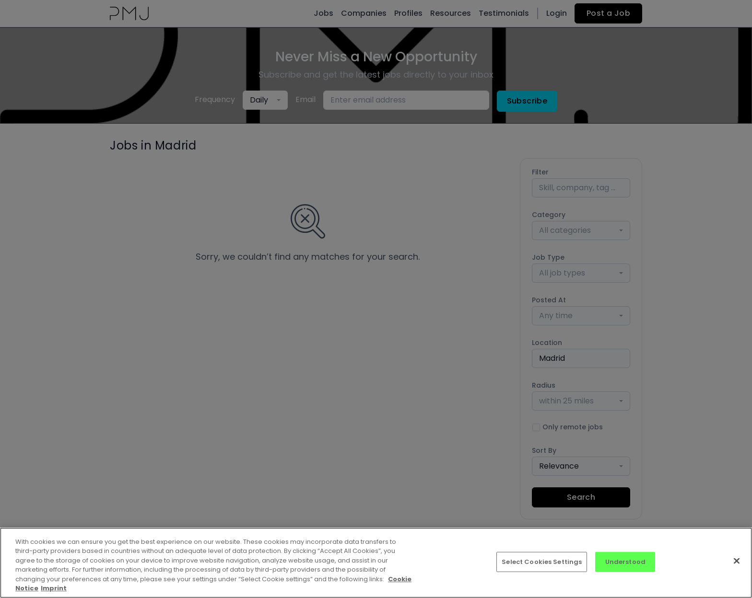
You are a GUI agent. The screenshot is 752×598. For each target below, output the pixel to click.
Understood (625, 561)
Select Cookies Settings (542, 561)
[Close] (736, 561)
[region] (376, 563)
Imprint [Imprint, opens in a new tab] (54, 588)
